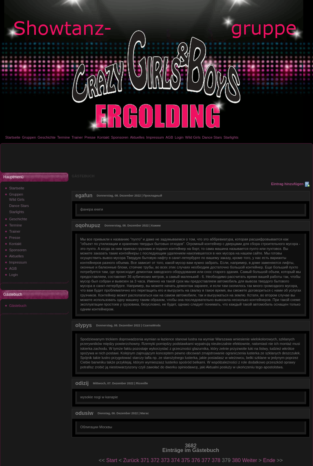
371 (145, 460)
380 (236, 460)
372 (155, 460)
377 (205, 460)
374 (175, 460)
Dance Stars (212, 137)
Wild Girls (193, 137)
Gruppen (29, 137)
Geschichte (46, 137)
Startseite (12, 137)
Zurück (131, 460)
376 (195, 460)
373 (165, 460)
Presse (90, 137)
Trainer (76, 137)
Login (179, 137)
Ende (269, 460)
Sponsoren (119, 137)
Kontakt (103, 137)
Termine (63, 137)
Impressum (155, 137)
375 (185, 460)
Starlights (230, 137)
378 (216, 460)
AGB (169, 137)
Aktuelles (137, 137)
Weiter (249, 460)
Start (111, 460)
